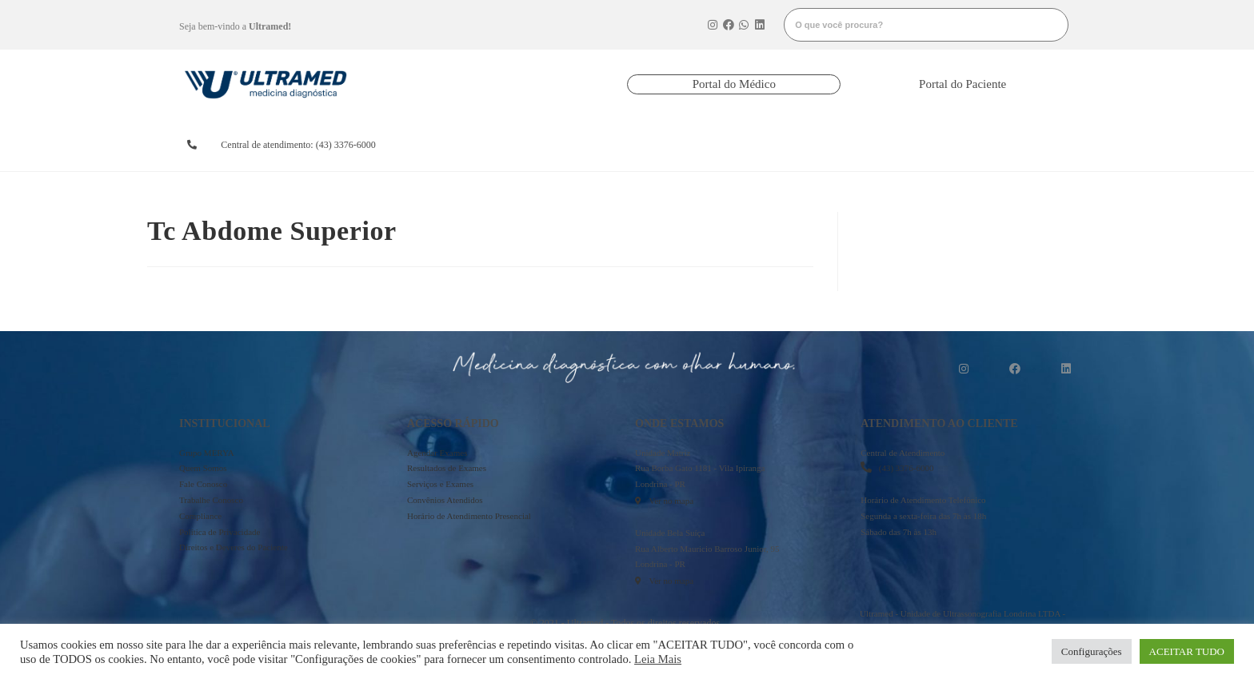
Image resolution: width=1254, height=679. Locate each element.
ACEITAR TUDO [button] (1186, 651)
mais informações (1008, 144)
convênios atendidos (683, 145)
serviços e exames (791, 145)
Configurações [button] (1091, 651)
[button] (734, 84)
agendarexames (470, 145)
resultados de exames (574, 145)
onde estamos (893, 145)
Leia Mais (657, 659)
